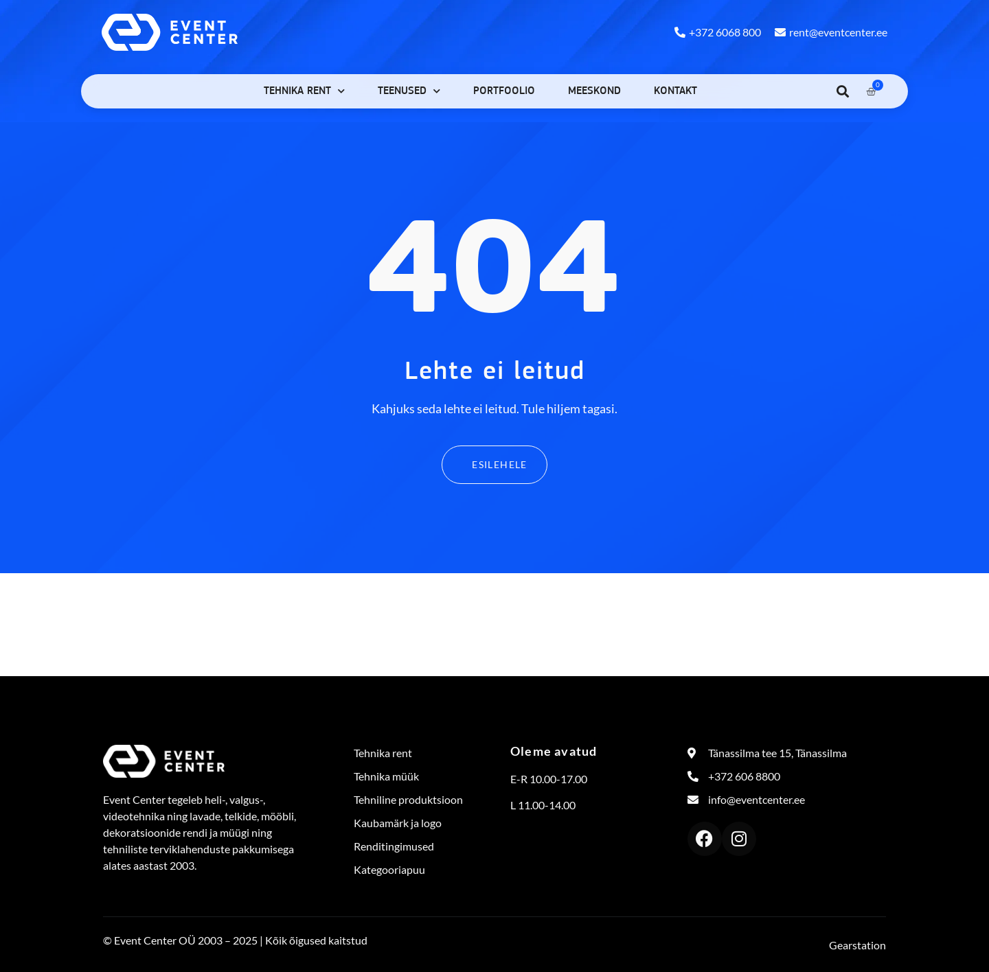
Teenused (409, 91)
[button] (842, 91)
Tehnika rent (304, 91)
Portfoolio (504, 91)
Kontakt (675, 91)
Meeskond (594, 91)
